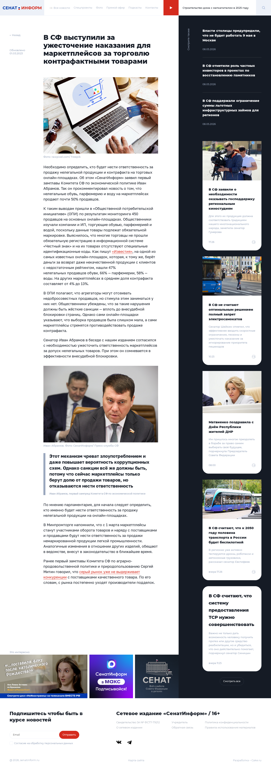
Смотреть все (232, 681)
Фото (99, 7)
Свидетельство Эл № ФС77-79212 (138, 722)
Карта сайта (136, 760)
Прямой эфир (115, 7)
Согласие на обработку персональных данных (43, 743)
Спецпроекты (83, 7)
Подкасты (135, 7)
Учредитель (180, 722)
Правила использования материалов (230, 727)
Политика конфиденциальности (226, 722)
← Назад (15, 35)
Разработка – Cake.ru (247, 760)
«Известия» (122, 251)
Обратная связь (182, 727)
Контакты (151, 7)
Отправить (69, 734)
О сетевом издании (129, 727)
